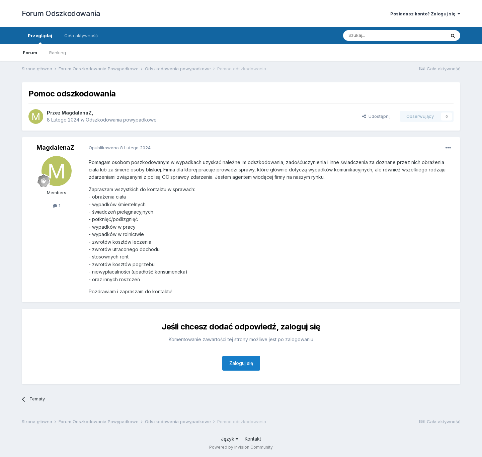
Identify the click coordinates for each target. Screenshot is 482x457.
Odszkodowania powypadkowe (121, 120)
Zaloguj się (241, 363)
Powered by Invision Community (241, 447)
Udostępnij (376, 116)
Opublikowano (120, 147)
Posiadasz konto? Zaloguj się (425, 13)
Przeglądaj (40, 38)
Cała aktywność (81, 35)
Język (229, 439)
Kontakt (253, 439)
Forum (30, 52)
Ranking (57, 52)
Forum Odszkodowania (61, 13)
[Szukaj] (377, 35)
